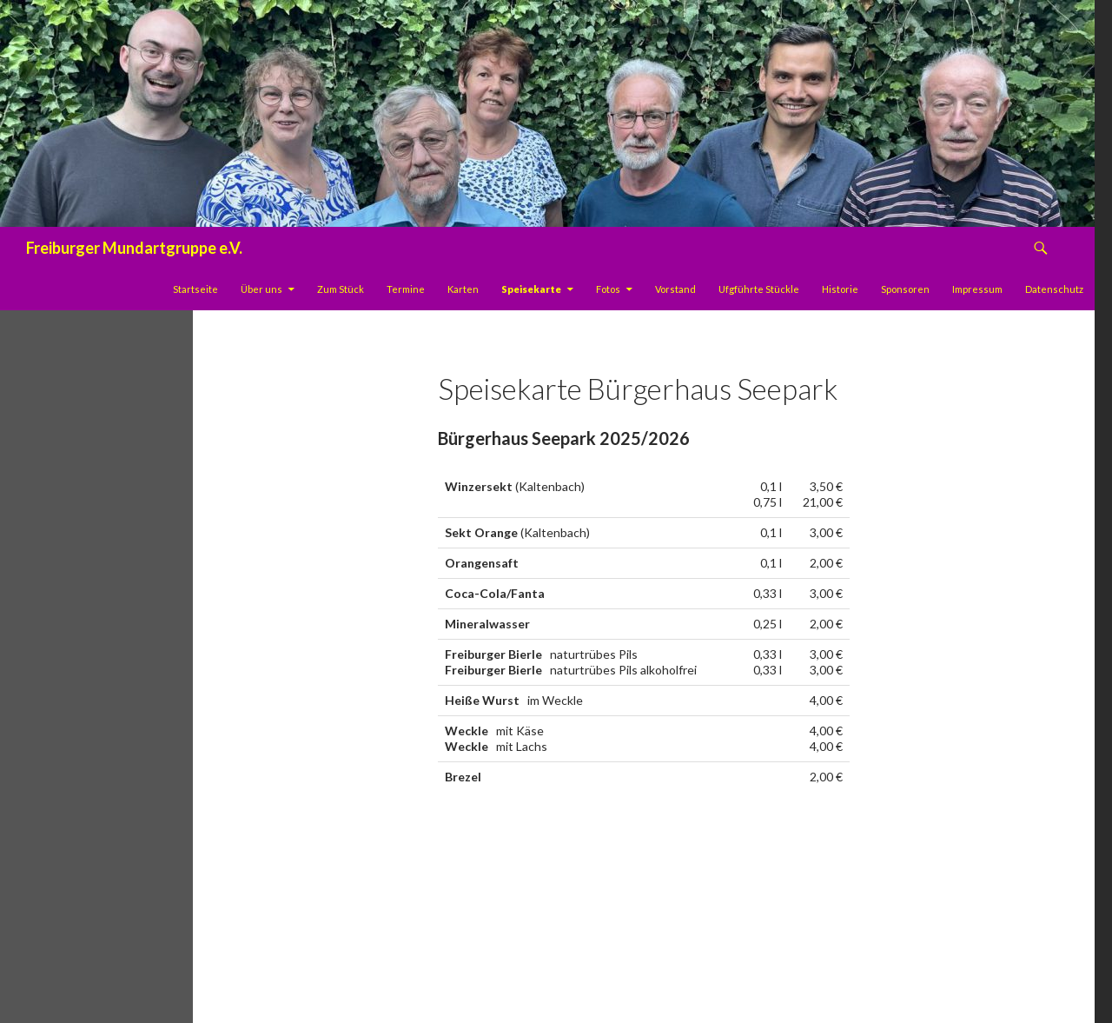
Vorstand (675, 289)
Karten (463, 289)
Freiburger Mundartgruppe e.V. (134, 247)
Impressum (977, 289)
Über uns (261, 289)
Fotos (608, 289)
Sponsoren (905, 289)
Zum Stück (340, 289)
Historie (840, 289)
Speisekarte (531, 289)
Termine (406, 289)
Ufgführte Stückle (758, 289)
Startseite (195, 289)
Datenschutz (1054, 289)
